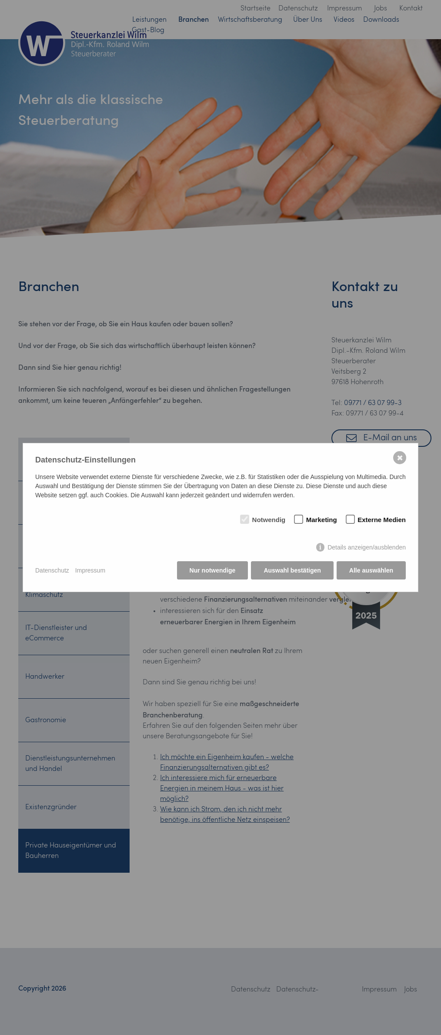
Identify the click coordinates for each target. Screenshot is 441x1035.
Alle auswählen (371, 570)
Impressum (90, 570)
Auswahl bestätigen (292, 570)
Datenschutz (52, 570)
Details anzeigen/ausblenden (366, 547)
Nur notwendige (213, 570)
